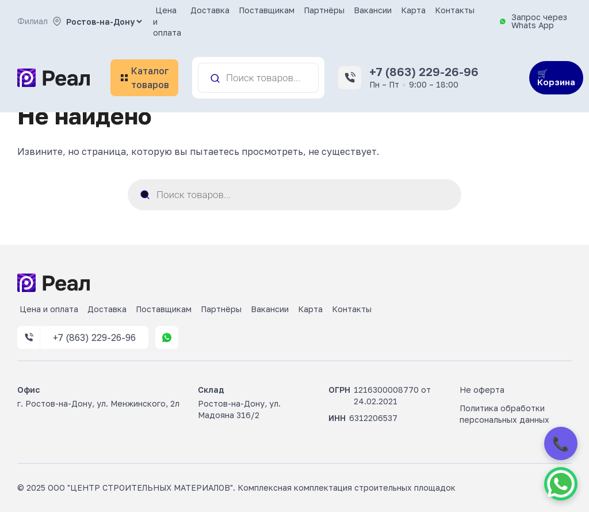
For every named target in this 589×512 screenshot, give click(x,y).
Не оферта (482, 390)
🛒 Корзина (556, 77)
